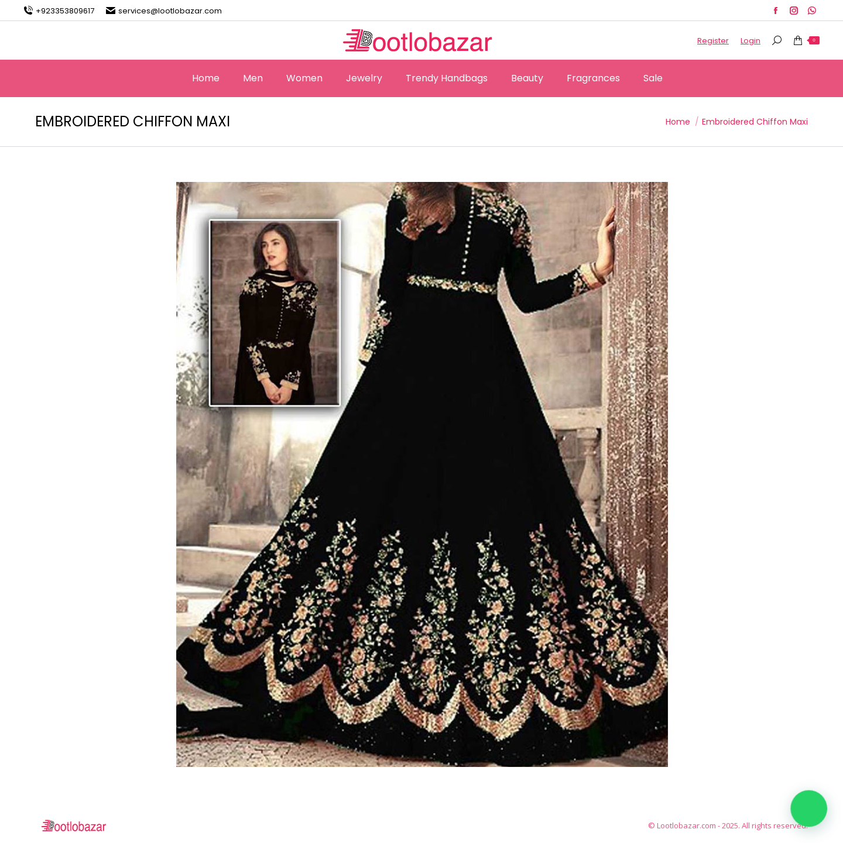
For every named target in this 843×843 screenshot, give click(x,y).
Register (713, 40)
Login (750, 40)
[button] (809, 808)
